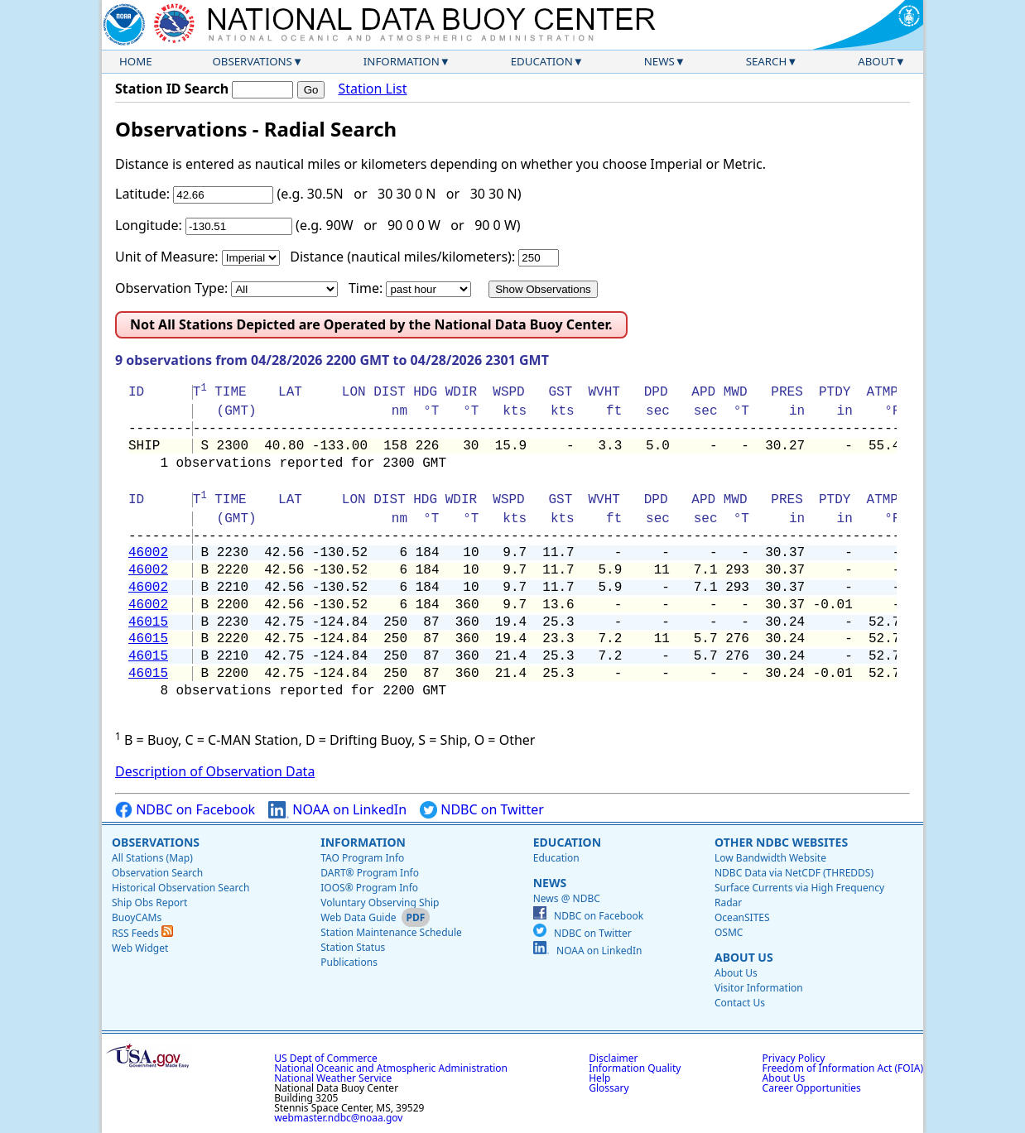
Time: (366, 288)
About (876, 61)
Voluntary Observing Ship (379, 902)
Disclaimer (613, 1058)
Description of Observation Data (215, 771)
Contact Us (740, 1003)
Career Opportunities (812, 1088)
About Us (744, 957)
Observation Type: (171, 288)
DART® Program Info (369, 873)
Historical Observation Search (180, 888)
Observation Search (157, 873)
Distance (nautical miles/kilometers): (402, 256)
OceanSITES (742, 917)
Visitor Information (759, 988)
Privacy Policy (794, 1058)
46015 (148, 622)
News (659, 61)
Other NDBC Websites (781, 842)
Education (542, 61)
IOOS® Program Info (369, 888)
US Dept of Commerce (326, 1058)
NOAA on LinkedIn (337, 810)
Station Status (352, 947)
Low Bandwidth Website (770, 858)
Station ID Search (172, 88)
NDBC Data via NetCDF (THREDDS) (794, 873)
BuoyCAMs (136, 917)
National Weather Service (333, 1078)
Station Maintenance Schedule (391, 932)
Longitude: (148, 225)
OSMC (729, 932)
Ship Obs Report (149, 902)
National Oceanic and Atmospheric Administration (391, 1068)
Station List (372, 89)
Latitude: (142, 194)
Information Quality (635, 1068)
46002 (148, 553)
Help (599, 1078)
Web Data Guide (358, 917)
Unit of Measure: (167, 256)
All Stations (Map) (152, 858)
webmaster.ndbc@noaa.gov (338, 1118)
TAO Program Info (362, 858)
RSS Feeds (142, 933)
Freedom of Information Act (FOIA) (843, 1068)
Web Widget (140, 948)
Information (401, 61)
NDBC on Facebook (185, 810)
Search (766, 61)
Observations (251, 61)
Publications (349, 962)
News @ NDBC (566, 898)
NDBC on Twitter (482, 810)
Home (135, 61)
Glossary (608, 1088)
